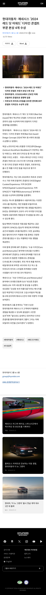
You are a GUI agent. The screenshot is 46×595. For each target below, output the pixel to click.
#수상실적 (7, 346)
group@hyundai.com (11, 376)
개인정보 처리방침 (30, 550)
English (12, 561)
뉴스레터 (27, 558)
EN (42, 3)
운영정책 (7, 558)
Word (25, 44)
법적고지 (27, 554)
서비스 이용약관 (9, 554)
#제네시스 (20, 340)
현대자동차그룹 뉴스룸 (10, 33)
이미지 (10, 44)
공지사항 (7, 550)
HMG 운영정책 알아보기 (11, 382)
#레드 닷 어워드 (33, 340)
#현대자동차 (8, 340)
